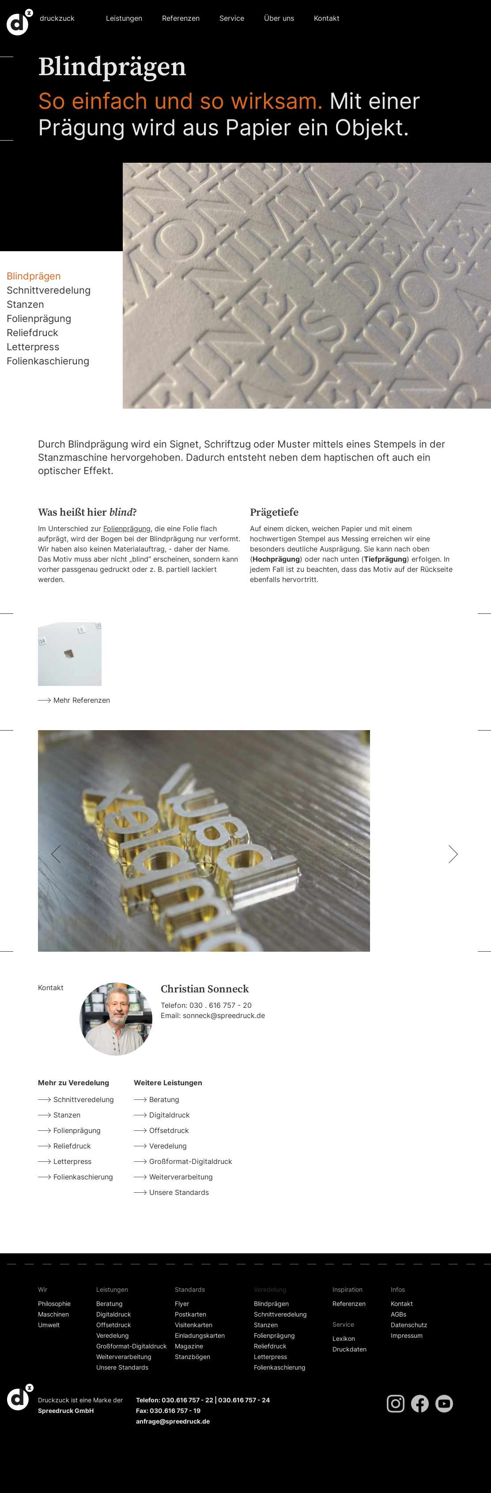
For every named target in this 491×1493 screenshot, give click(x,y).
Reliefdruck (32, 332)
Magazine (189, 1346)
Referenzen (181, 18)
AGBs (398, 1314)
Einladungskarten (200, 1335)
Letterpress (33, 346)
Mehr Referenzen (81, 700)
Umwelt (49, 1324)
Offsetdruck (169, 1130)
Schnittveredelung (49, 290)
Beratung (164, 1099)
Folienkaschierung (48, 361)
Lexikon (343, 1338)
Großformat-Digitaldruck (190, 1161)
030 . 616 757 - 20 (220, 1005)
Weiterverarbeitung (181, 1176)
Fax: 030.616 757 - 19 (168, 1410)
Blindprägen (34, 276)
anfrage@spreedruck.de (173, 1421)
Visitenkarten (193, 1324)
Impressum (407, 1335)
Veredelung (168, 1145)
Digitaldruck (169, 1114)
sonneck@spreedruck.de (224, 1015)
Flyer (182, 1303)
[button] (124, 16)
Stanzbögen (192, 1356)
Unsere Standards (179, 1192)
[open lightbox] (70, 654)
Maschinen (53, 1314)
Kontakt (327, 18)
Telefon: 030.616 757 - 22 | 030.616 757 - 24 (203, 1400)
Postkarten (190, 1314)
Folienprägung (39, 318)
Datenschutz (409, 1324)
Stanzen (25, 304)
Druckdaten (349, 1349)
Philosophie (54, 1303)
